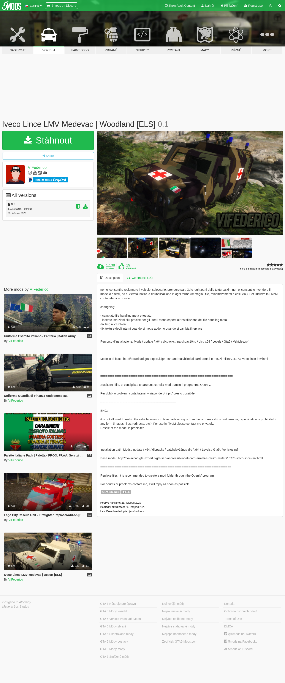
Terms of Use (233, 619)
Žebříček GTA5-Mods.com (179, 641)
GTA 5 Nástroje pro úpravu (118, 603)
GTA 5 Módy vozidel (113, 611)
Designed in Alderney (16, 602)
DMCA (228, 626)
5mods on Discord (238, 649)
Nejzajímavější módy (176, 611)
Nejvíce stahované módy (178, 626)
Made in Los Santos (15, 606)
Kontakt (229, 603)
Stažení (110, 268)
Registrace (253, 5)
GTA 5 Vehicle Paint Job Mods (120, 619)
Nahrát (207, 5)
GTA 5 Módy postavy (114, 641)
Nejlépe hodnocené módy (179, 634)
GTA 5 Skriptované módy (117, 634)
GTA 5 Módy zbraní (113, 626)
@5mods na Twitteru (240, 634)
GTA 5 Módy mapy (112, 649)
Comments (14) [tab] (140, 277)
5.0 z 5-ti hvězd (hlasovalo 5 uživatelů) (261, 269)
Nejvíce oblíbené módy (177, 619)
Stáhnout (48, 140)
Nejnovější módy (173, 603)
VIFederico (37, 167)
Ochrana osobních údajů (240, 611)
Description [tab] (110, 277)
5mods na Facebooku (240, 641)
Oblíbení (131, 268)
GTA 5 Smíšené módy (115, 656)
